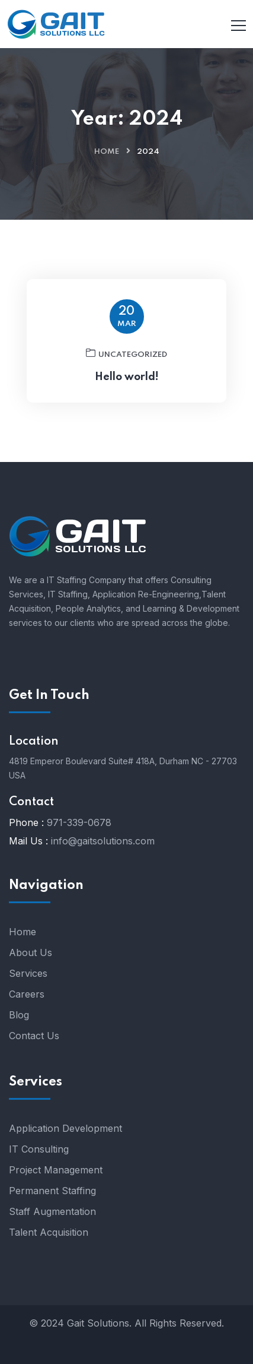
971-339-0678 (79, 822)
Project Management (56, 1170)
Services (28, 973)
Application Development (65, 1128)
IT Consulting (39, 1149)
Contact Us (34, 1036)
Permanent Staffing (52, 1191)
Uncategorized (126, 353)
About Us (30, 952)
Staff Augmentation (52, 1211)
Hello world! (127, 377)
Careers (26, 994)
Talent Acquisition (48, 1232)
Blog (19, 1015)
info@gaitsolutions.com (103, 841)
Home (106, 152)
